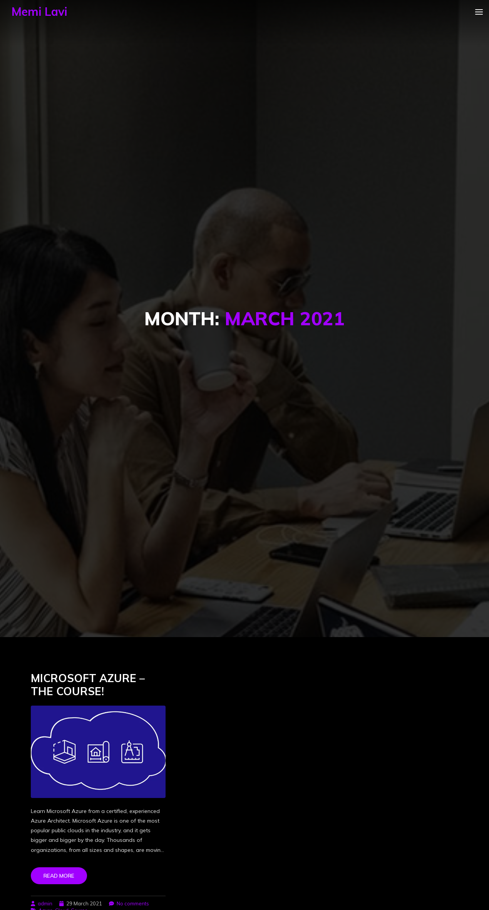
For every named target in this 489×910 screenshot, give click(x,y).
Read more (59, 875)
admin (45, 903)
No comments (133, 903)
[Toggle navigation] (482, 11)
